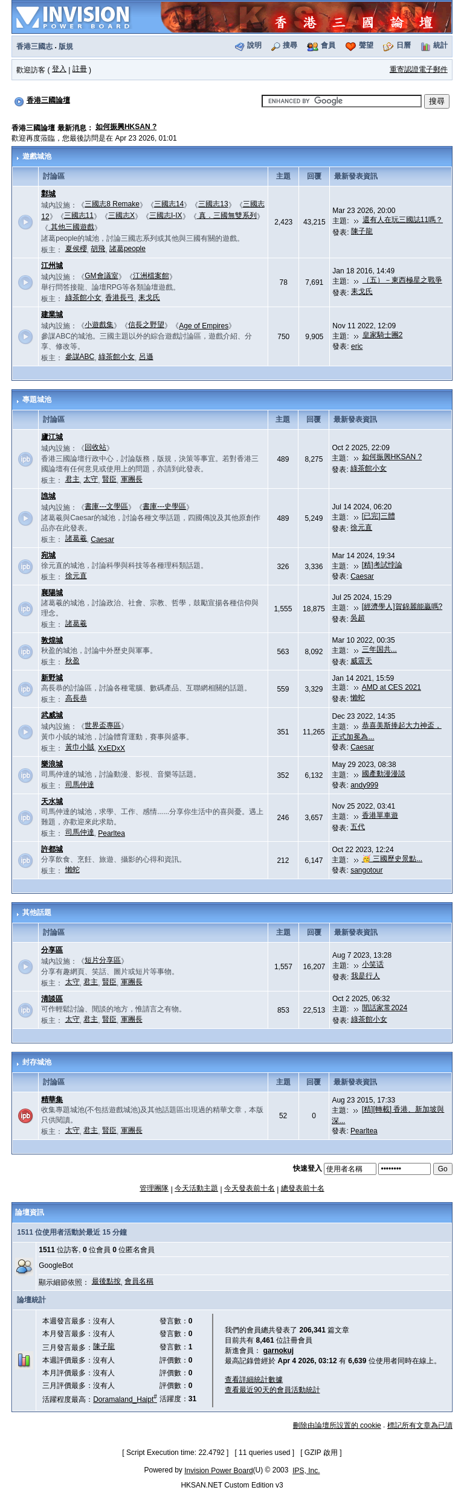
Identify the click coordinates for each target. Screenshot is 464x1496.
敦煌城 (52, 640)
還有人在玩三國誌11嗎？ (402, 219)
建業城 (52, 314)
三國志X (121, 215)
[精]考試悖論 (382, 565)
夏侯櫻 (76, 248)
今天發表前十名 (249, 1188)
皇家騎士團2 (382, 335)
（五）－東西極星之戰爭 (402, 280)
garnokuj (278, 1350)
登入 (59, 69)
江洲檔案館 (151, 276)
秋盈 (72, 661)
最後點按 (106, 1281)
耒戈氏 (149, 297)
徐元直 (361, 527)
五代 (357, 827)
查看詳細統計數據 (254, 1379)
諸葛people (127, 248)
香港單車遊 (380, 815)
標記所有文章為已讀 (420, 1425)
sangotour (366, 870)
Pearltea (111, 833)
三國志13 (213, 204)
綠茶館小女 (83, 297)
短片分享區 (103, 960)
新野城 (52, 677)
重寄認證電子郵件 (419, 69)
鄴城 (48, 193)
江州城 (52, 265)
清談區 (52, 999)
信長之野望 (146, 324)
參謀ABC (80, 356)
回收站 (95, 447)
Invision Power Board (218, 1470)
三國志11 (79, 215)
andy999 (364, 785)
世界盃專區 (103, 725)
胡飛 (98, 248)
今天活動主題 (196, 1188)
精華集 (52, 1099)
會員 (328, 45)
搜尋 (290, 45)
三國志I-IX (165, 215)
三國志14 (169, 204)
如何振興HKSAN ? (125, 127)
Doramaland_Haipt (125, 1399)
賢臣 (109, 479)
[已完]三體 (378, 516)
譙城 (48, 496)
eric (356, 346)
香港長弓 (119, 297)
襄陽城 (52, 592)
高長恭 (76, 698)
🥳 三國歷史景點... (392, 859)
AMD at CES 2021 (391, 687)
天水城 (52, 801)
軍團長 (132, 479)
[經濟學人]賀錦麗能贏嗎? (402, 606)
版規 (66, 46)
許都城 (52, 849)
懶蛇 (357, 697)
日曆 (403, 45)
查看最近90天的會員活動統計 (272, 1390)
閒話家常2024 (384, 1008)
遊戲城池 (36, 156)
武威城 (52, 715)
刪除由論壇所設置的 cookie (337, 1425)
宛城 (48, 555)
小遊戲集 (99, 324)
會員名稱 (138, 1281)
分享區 (52, 950)
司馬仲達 (79, 784)
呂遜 (146, 356)
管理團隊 (154, 1188)
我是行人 (365, 976)
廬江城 (52, 437)
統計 (440, 45)
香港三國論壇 (48, 100)
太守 (90, 479)
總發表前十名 (302, 1188)
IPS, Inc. (306, 1470)
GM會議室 (101, 276)
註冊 (79, 69)
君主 (72, 479)
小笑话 (373, 964)
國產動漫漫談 (383, 773)
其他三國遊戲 (71, 227)
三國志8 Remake (112, 204)
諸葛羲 (76, 538)
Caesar (102, 539)
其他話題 (36, 912)
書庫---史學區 (164, 506)
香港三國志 (34, 46)
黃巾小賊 (79, 747)
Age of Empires (203, 326)
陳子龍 (362, 231)
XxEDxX (111, 748)
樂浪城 (52, 764)
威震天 (361, 661)
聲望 (366, 45)
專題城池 (36, 399)
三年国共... (379, 649)
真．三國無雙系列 (227, 215)
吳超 (357, 618)
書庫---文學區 (106, 506)
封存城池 (36, 1062)
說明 (254, 45)
